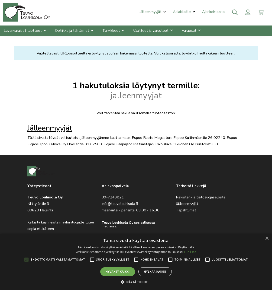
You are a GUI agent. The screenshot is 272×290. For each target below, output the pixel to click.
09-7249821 (113, 197)
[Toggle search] (235, 12)
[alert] (136, 262)
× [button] (267, 238)
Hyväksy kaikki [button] (118, 272)
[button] (136, 282)
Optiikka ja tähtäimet (72, 30)
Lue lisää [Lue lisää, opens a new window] (190, 252)
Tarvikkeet (111, 30)
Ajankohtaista (213, 11)
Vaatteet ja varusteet (151, 30)
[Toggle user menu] (248, 12)
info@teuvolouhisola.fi (120, 203)
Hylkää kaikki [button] (155, 272)
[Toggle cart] (261, 12)
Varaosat (189, 30)
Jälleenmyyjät (150, 11)
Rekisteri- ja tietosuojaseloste (201, 197)
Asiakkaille (182, 11)
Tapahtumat (186, 210)
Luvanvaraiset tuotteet (23, 30)
